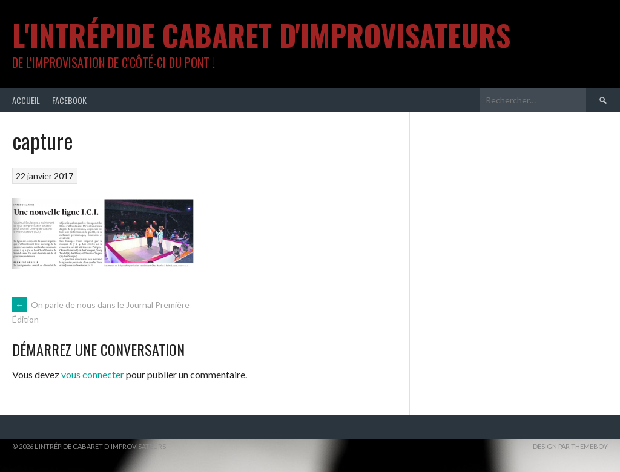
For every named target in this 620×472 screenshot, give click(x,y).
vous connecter (92, 374)
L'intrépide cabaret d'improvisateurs (261, 34)
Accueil (26, 100)
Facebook (69, 100)
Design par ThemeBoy (570, 446)
